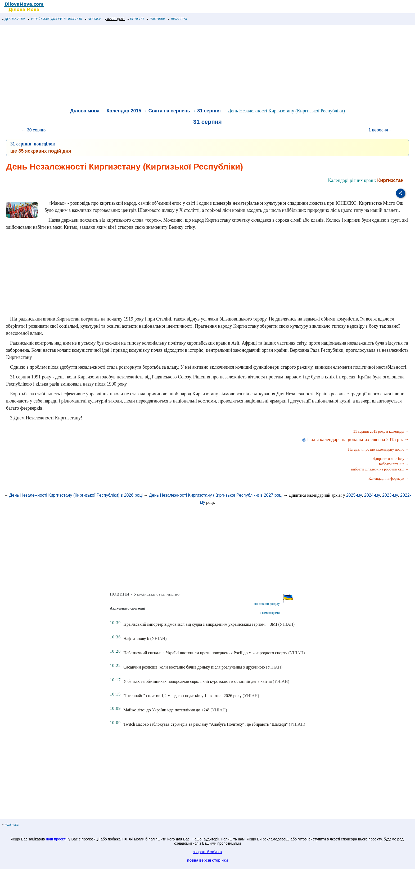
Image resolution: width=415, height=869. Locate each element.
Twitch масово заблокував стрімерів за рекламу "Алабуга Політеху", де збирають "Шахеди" (205, 724)
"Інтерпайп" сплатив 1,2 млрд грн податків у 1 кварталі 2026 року (182, 695)
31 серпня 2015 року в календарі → (381, 431)
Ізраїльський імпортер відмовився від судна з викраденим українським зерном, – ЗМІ (200, 624)
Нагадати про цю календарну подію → (378, 449)
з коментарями (269, 613)
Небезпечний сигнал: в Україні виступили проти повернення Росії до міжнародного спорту (205, 653)
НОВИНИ (93, 19)
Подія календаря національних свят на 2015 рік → (355, 439)
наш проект (55, 839)
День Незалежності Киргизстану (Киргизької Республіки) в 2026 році (76, 495)
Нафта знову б (136, 638)
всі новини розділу (267, 604)
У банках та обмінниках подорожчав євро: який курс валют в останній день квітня (197, 681)
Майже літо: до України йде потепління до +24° (166, 710)
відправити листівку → (390, 459)
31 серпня (209, 110)
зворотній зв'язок (207, 852)
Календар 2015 (124, 110)
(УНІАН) (286, 624)
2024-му (372, 495)
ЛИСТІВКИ (156, 19)
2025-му (354, 495)
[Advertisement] (159, 67)
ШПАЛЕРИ (178, 19)
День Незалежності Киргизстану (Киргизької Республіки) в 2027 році (215, 495)
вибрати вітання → (394, 464)
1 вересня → (380, 130)
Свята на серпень (169, 110)
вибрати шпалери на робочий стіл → (380, 469)
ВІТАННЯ (136, 19)
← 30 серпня (34, 130)
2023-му (390, 495)
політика (10, 824)
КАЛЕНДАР (114, 19)
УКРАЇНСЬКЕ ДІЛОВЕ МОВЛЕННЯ (55, 19)
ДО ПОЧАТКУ (14, 19)
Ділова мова (85, 110)
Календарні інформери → (388, 479)
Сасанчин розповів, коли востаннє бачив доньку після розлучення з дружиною (194, 667)
